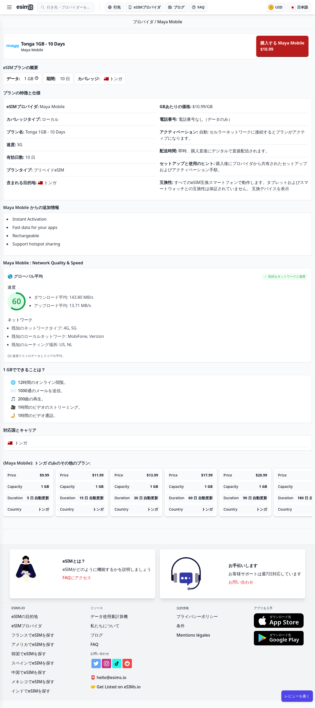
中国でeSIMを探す (28, 672)
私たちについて (104, 626)
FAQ (94, 644)
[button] (284, 276)
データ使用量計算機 (109, 616)
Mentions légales (193, 635)
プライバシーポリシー (197, 616)
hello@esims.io (109, 678)
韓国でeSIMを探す (28, 654)
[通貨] (276, 7)
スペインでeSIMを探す (32, 663)
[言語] (299, 7)
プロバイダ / (145, 22)
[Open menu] (9, 7)
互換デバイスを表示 (270, 188)
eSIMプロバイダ (26, 626)
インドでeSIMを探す (30, 691)
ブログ (96, 635)
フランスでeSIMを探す (32, 635)
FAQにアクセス (76, 577)
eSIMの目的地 (24, 616)
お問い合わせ (240, 582)
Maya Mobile (169, 22)
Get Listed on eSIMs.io (115, 687)
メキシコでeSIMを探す (32, 681)
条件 (180, 626)
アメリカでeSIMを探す (32, 644)
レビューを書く (297, 696)
